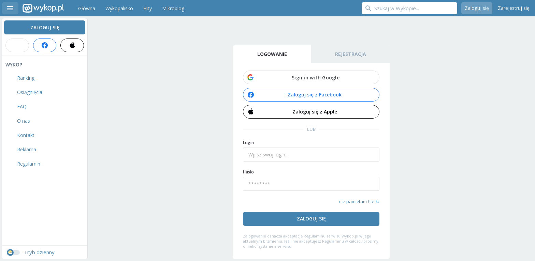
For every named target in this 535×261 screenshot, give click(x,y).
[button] (311, 77)
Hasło (248, 172)
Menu (10, 8)
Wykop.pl (43, 8)
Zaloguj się (477, 8)
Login (248, 142)
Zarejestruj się (514, 8)
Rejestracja (350, 54)
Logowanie (272, 54)
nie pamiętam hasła (359, 201)
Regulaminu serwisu (322, 236)
